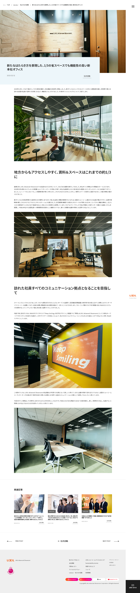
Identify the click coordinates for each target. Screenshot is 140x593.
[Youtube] (112, 579)
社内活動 (87, 76)
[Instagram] (71, 579)
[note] (99, 579)
